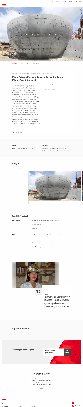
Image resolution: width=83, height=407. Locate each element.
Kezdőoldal (14, 73)
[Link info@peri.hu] (76, 406)
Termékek (21, 402)
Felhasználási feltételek (36, 404)
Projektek (20, 406)
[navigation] (57, 352)
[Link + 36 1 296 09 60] (76, 403)
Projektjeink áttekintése (24, 73)
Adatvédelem (34, 406)
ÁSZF (33, 402)
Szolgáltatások (22, 404)
